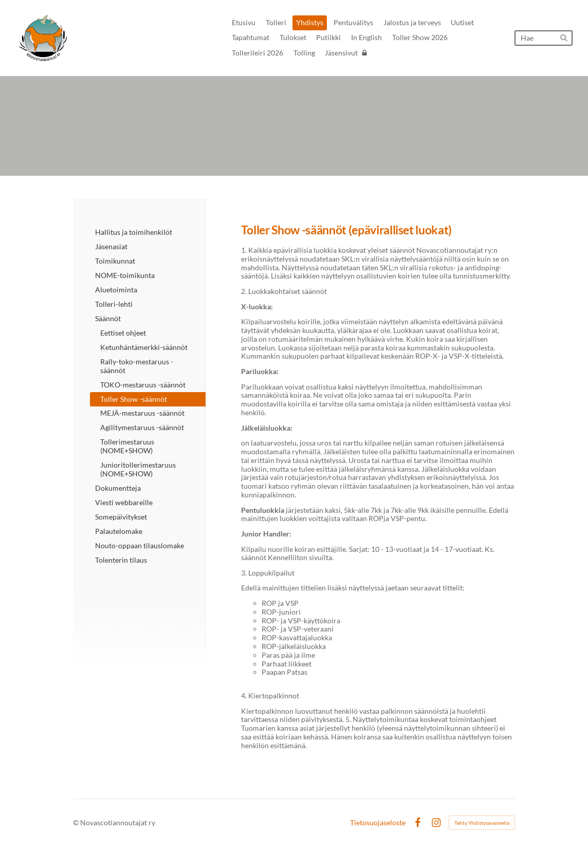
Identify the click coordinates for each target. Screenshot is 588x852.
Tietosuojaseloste (378, 822)
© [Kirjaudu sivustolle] (76, 822)
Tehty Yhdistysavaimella (481, 823)
